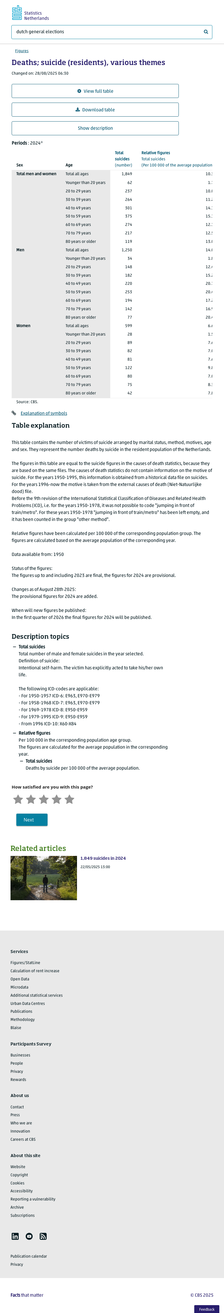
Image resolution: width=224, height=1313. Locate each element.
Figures (22, 51)
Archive (17, 1208)
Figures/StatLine (25, 963)
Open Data (19, 979)
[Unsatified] (30, 799)
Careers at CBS (23, 1140)
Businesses (20, 1055)
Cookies (17, 1183)
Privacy (16, 1072)
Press (15, 1115)
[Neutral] (43, 799)
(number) (123, 158)
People (16, 1064)
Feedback (207, 1310)
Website (17, 1167)
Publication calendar (28, 1256)
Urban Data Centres (27, 1004)
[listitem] (15, 1236)
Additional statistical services (36, 996)
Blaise (15, 1028)
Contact (17, 1107)
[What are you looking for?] (111, 32)
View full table (95, 91)
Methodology (22, 1020)
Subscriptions (22, 1216)
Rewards (18, 1080)
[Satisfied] (56, 799)
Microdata (19, 987)
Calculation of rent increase (35, 971)
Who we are (21, 1123)
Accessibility (21, 1191)
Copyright (19, 1175)
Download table (95, 110)
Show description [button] (95, 128)
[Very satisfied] (69, 799)
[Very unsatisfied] (18, 799)
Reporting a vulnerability (32, 1199)
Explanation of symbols (44, 413)
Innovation (20, 1131)
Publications (21, 1012)
